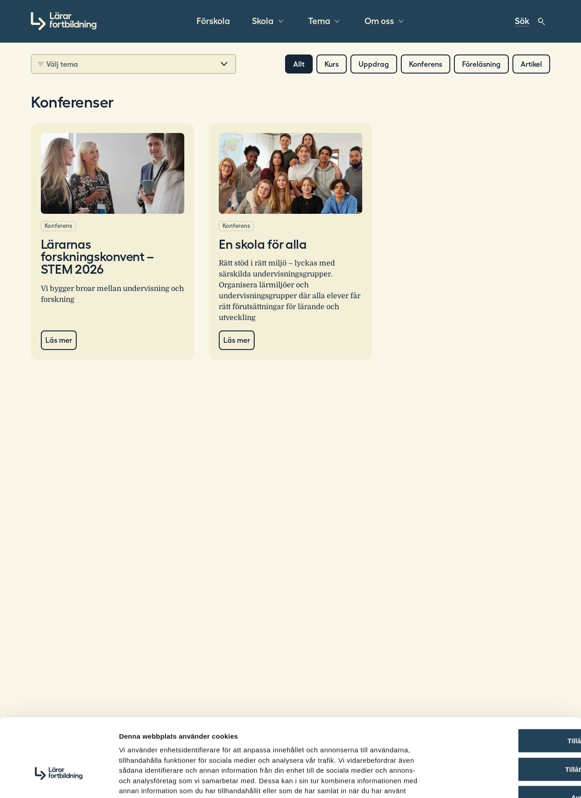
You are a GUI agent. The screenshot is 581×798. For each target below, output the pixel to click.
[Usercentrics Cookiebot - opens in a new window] (58, 780)
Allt (299, 64)
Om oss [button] (379, 21)
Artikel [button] (531, 64)
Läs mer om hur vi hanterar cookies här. (236, 743)
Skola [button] (263, 21)
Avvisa (505, 739)
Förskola (213, 21)
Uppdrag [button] (374, 64)
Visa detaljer (493, 780)
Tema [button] (319, 21)
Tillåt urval (505, 711)
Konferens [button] (425, 64)
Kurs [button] (332, 64)
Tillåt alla (505, 682)
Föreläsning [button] (481, 64)
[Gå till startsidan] (64, 21)
